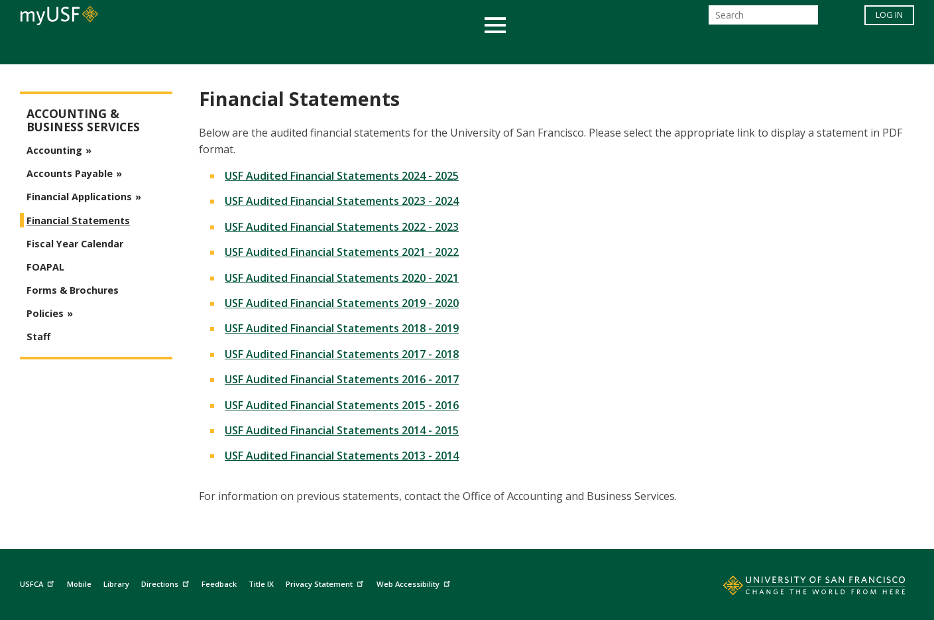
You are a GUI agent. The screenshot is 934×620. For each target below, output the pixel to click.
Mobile (79, 584)
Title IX (261, 584)
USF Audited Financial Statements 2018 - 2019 (342, 328)
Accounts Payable (70, 173)
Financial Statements (78, 220)
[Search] (763, 19)
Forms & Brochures (73, 290)
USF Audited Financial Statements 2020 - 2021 (342, 278)
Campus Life (533, 48)
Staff (38, 336)
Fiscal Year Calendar (75, 243)
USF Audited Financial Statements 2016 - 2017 (342, 379)
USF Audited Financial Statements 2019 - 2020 (342, 303)
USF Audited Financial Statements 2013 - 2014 (342, 455)
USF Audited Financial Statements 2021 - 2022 (342, 252)
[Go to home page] (799, 588)
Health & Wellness (428, 48)
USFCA (38, 582)
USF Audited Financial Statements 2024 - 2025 (342, 175)
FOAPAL (45, 267)
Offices (607, 48)
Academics (210, 48)
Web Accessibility (415, 582)
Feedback (219, 584)
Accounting (54, 150)
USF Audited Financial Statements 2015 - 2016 (342, 405)
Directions (166, 582)
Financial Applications (79, 196)
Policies (45, 313)
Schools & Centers (701, 48)
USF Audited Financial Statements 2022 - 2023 (342, 226)
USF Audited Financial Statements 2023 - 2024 (342, 201)
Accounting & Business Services (83, 120)
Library (116, 584)
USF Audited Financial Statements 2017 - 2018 (342, 354)
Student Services (308, 48)
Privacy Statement (326, 582)
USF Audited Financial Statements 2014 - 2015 (342, 430)
